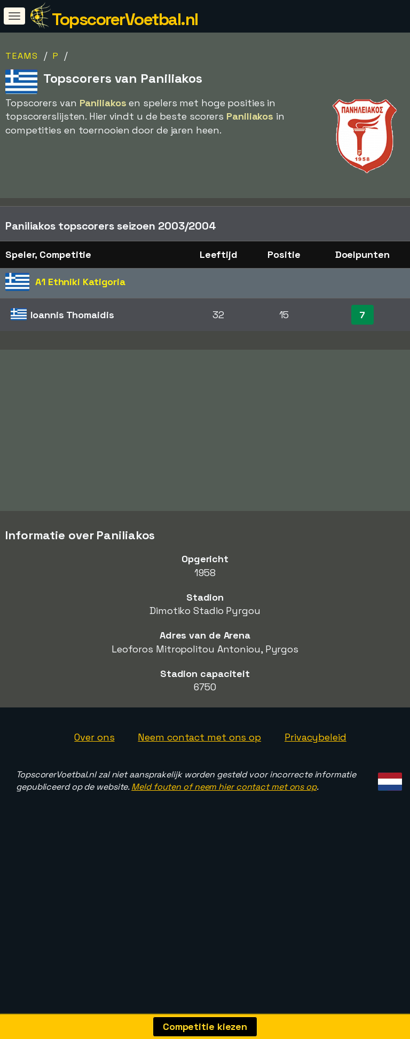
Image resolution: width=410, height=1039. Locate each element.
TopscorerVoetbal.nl (125, 19)
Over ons (94, 759)
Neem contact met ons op (199, 759)
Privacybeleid (315, 759)
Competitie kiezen (205, 1026)
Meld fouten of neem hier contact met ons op (224, 808)
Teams (21, 55)
